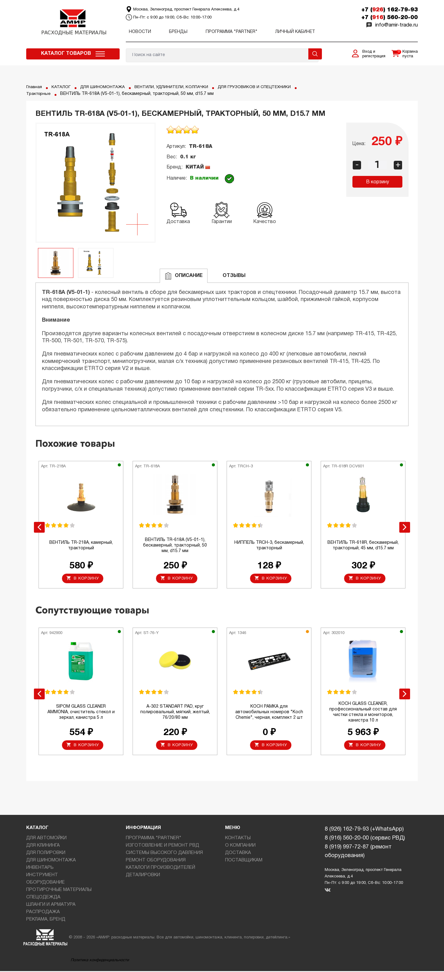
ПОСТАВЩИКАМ (243, 861)
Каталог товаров (66, 53)
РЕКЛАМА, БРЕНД (45, 920)
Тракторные (39, 94)
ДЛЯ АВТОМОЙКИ (46, 838)
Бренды (178, 32)
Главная (34, 87)
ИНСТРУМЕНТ (42, 875)
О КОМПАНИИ (240, 846)
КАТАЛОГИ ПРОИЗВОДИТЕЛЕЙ (160, 868)
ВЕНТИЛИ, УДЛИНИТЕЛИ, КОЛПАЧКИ (177, 87)
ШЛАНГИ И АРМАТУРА (51, 905)
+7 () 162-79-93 (389, 9)
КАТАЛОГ (61, 87)
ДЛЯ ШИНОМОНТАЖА (104, 87)
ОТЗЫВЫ (228, 275)
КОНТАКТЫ (238, 838)
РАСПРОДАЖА (43, 912)
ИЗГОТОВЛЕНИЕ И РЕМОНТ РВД (162, 846)
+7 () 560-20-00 (389, 17)
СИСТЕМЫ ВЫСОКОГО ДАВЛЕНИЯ (164, 853)
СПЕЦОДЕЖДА (43, 898)
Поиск (315, 53)
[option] (95, 183)
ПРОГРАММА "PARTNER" (231, 32)
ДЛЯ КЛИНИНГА (43, 846)
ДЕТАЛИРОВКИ (143, 875)
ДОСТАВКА (238, 853)
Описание (184, 275)
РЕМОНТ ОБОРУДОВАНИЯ (156, 861)
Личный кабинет (295, 32)
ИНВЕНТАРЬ (40, 868)
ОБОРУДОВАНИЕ (45, 883)
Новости (140, 32)
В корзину (377, 182)
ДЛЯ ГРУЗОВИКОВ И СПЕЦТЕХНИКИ (264, 87)
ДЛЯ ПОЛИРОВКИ (45, 853)
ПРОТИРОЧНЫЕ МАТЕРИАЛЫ (59, 890)
